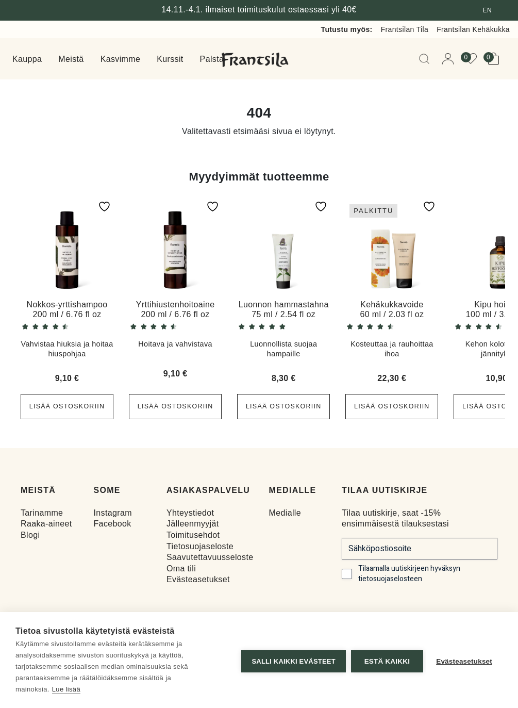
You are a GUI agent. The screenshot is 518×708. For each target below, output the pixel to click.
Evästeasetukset (198, 579)
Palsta (212, 59)
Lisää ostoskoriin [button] (67, 406)
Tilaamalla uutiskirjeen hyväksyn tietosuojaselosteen (409, 574)
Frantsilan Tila (405, 29)
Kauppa (27, 59)
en (487, 10)
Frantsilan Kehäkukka (473, 29)
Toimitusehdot (193, 535)
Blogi (30, 535)
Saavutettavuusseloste (210, 557)
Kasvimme (121, 59)
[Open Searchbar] (426, 58)
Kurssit (170, 59)
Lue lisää (66, 689)
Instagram (112, 512)
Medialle (285, 512)
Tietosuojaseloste (199, 545)
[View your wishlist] (473, 58)
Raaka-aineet (46, 523)
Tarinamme (42, 512)
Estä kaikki (384, 660)
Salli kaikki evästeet (291, 660)
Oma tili (181, 568)
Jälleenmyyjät (192, 523)
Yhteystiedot (190, 512)
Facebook (112, 523)
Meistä (70, 59)
